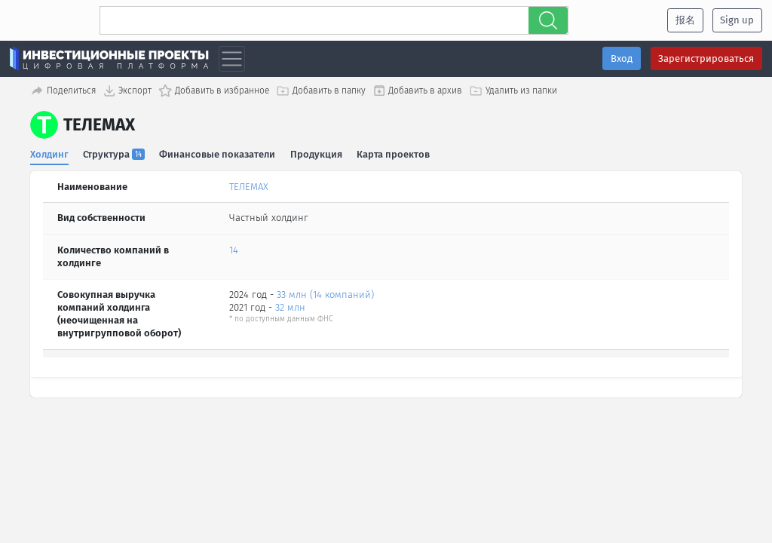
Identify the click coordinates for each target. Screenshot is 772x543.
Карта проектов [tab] (393, 154)
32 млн (290, 307)
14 (233, 250)
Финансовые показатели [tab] (218, 154)
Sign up (737, 20)
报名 (685, 20)
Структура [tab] (115, 154)
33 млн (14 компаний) (325, 294)
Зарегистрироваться (706, 58)
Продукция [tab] (316, 154)
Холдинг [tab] (49, 154)
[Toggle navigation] (232, 59)
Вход (622, 58)
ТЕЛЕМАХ (248, 186)
